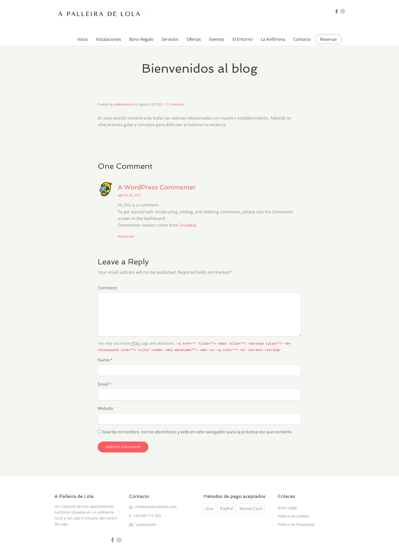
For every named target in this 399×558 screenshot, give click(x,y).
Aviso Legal (287, 507)
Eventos (216, 39)
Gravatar (187, 225)
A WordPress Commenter (157, 187)
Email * (104, 384)
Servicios (170, 39)
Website (105, 408)
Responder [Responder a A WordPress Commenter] (126, 236)
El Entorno (243, 39)
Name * (105, 360)
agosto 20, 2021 (129, 195)
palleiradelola (124, 104)
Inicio (83, 39)
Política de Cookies (293, 516)
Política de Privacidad (296, 524)
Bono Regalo (141, 39)
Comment (107, 288)
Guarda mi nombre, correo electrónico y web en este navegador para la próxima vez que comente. (197, 432)
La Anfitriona (273, 39)
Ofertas (194, 39)
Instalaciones (108, 39)
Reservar (328, 39)
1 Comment (175, 104)
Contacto (302, 39)
